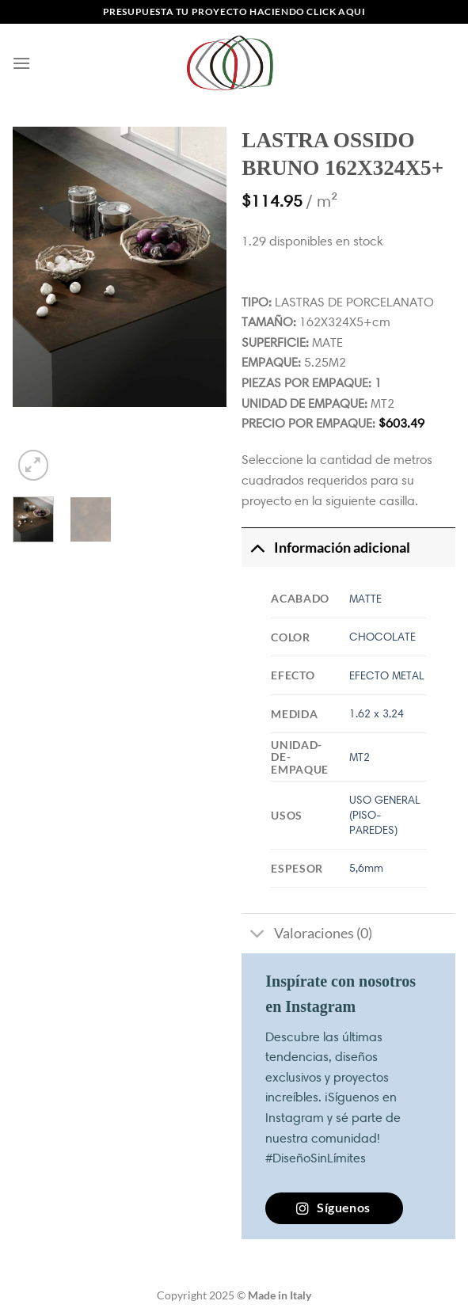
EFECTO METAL (386, 675)
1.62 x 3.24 (376, 713)
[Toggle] (257, 548)
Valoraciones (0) (306, 935)
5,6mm (366, 868)
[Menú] (21, 63)
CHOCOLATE (382, 636)
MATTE (365, 598)
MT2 (359, 757)
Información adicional (325, 548)
